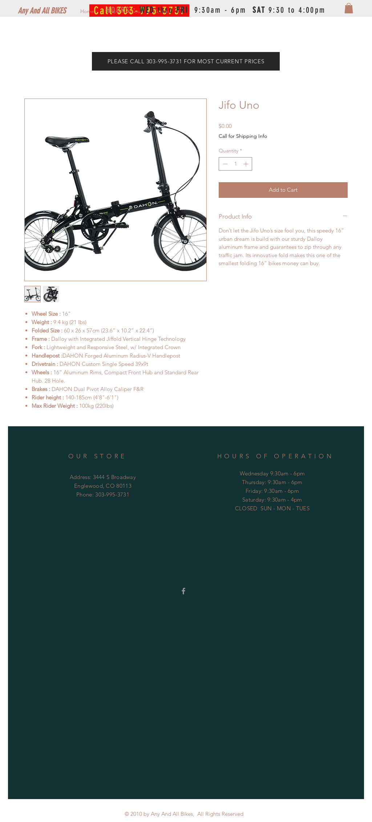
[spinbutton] (235, 163)
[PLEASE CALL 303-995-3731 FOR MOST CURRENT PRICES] (186, 61)
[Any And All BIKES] (53, 11)
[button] (348, 8)
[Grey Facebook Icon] (183, 591)
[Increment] (246, 163)
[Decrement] (224, 163)
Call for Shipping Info (243, 136)
